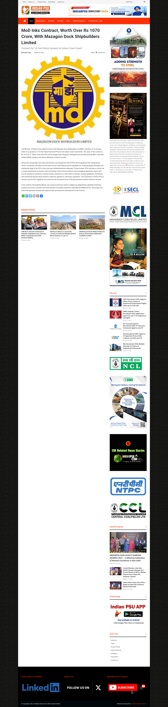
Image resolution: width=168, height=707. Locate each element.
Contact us (60, 2)
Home (24, 2)
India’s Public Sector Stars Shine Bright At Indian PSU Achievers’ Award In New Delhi (134, 584)
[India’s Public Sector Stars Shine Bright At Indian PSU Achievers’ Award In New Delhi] (116, 586)
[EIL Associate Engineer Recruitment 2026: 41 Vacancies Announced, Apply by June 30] (116, 327)
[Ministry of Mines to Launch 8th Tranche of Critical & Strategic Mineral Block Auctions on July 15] (63, 222)
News (31, 21)
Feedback (114, 653)
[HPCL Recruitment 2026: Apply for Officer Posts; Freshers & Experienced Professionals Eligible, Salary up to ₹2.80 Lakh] (116, 302)
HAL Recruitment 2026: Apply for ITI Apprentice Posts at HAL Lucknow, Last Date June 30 (134, 336)
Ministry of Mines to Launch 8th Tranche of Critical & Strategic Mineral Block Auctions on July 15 (63, 234)
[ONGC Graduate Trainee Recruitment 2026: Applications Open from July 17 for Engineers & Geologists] (116, 315)
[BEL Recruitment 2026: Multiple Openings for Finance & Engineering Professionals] (116, 347)
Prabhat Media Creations (139, 704)
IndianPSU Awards (78, 21)
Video (68, 21)
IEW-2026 (51, 21)
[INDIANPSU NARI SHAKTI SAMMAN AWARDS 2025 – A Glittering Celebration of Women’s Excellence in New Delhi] (128, 542)
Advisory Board (116, 650)
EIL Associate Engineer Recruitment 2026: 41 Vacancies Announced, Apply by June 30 (134, 326)
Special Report (40, 21)
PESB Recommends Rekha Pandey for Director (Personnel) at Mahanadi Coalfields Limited (92, 234)
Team (113, 643)
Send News (51, 2)
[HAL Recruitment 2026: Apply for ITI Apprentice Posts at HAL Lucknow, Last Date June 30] (116, 337)
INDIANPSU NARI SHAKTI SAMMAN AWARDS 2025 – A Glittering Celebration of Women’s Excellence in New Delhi (127, 558)
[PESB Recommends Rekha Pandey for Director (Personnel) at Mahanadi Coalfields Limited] (92, 222)
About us (31, 2)
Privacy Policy (42, 2)
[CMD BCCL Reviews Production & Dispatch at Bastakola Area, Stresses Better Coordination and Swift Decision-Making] (34, 222)
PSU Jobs (60, 21)
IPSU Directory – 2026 (95, 21)
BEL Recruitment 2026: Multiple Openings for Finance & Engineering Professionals (133, 346)
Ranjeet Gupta (27, 52)
